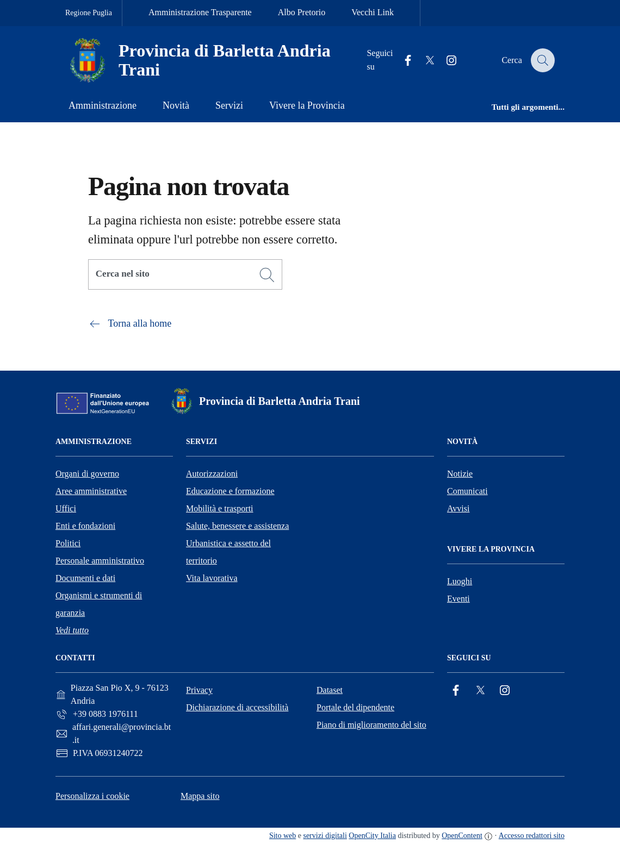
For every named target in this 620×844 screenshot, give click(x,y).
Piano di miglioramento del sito (371, 724)
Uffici (65, 508)
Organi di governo (87, 473)
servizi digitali (324, 836)
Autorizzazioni (212, 473)
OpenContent (462, 836)
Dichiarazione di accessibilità (237, 707)
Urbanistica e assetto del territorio (228, 552)
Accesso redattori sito (532, 836)
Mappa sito (200, 796)
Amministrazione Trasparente (200, 12)
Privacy (199, 690)
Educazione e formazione (230, 491)
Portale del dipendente (355, 707)
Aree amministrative (91, 491)
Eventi (458, 598)
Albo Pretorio (302, 12)
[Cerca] (267, 275)
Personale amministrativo (99, 560)
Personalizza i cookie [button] (92, 796)
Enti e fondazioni (85, 525)
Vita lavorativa (212, 578)
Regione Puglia (88, 13)
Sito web (282, 836)
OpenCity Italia (372, 836)
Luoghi (459, 581)
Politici (67, 543)
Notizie (460, 473)
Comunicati (467, 491)
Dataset (330, 690)
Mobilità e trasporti (219, 508)
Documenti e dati (85, 578)
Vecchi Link (372, 12)
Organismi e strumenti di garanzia (98, 604)
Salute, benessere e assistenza (237, 525)
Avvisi (458, 508)
